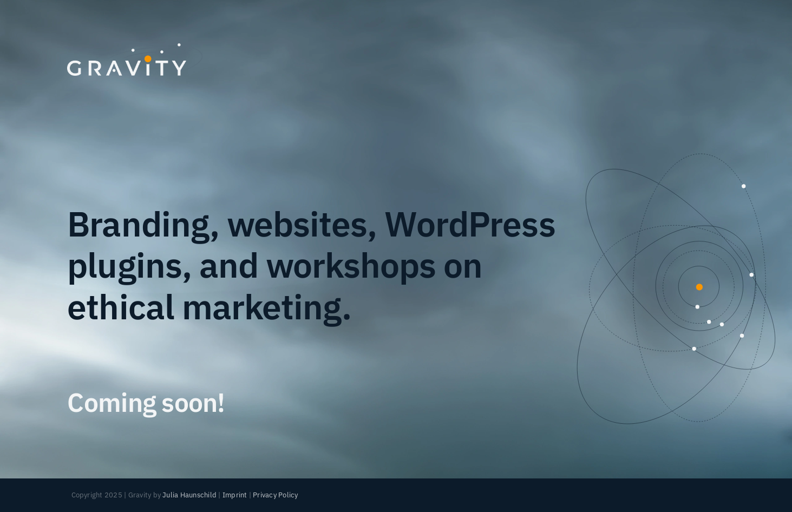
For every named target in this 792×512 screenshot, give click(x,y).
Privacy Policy (275, 495)
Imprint (234, 495)
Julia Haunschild (189, 495)
